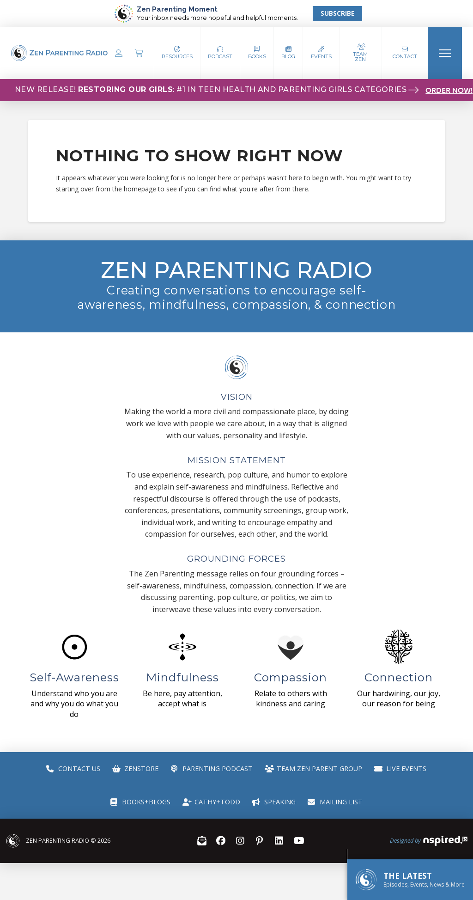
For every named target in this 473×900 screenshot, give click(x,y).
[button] (220, 53)
